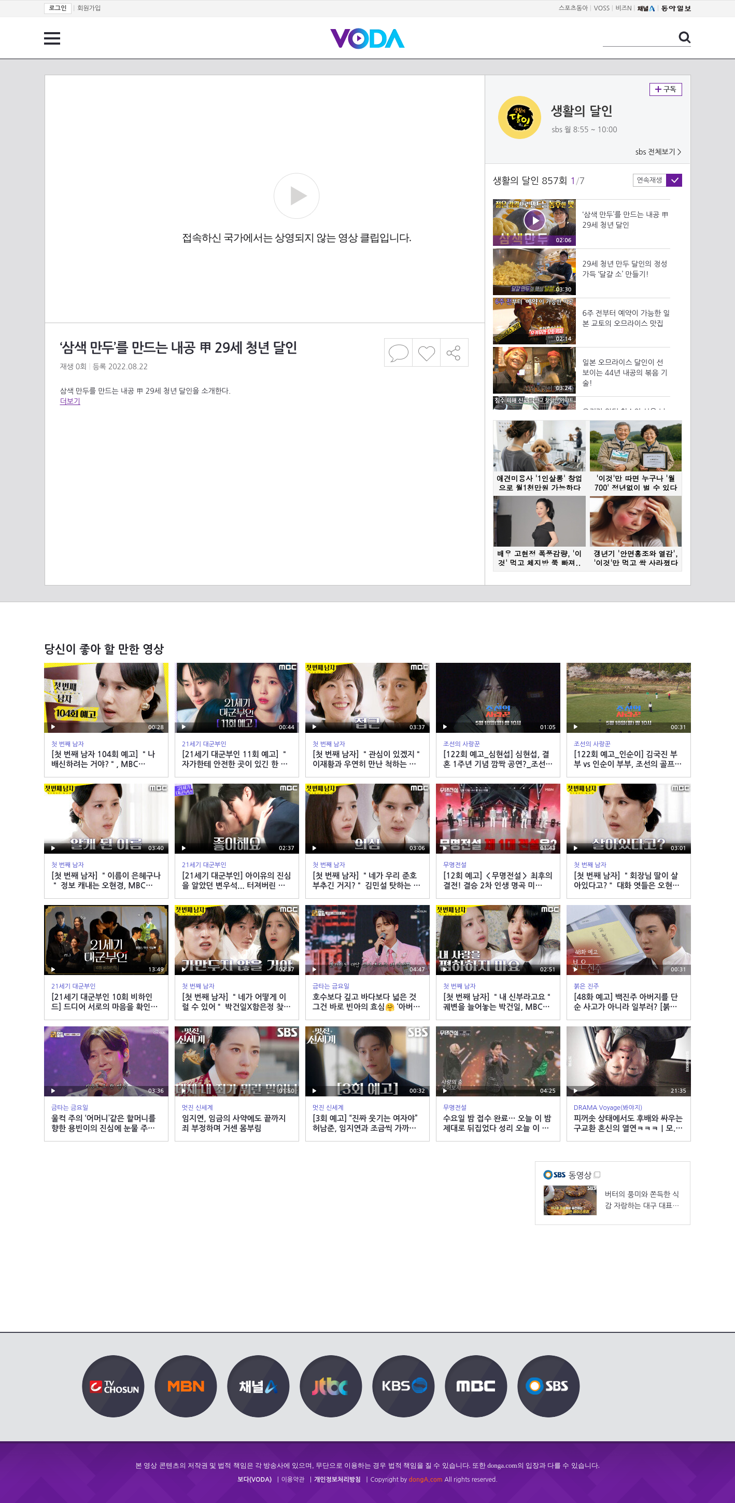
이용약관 (293, 1480)
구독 (665, 89)
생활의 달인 (582, 111)
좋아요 (426, 352)
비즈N (624, 8)
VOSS (602, 8)
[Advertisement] (264, 448)
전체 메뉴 (52, 38)
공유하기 (455, 352)
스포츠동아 (573, 8)
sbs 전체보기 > (658, 152)
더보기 (70, 401)
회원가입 (89, 8)
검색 (685, 37)
